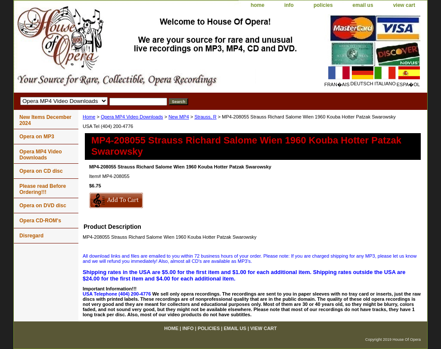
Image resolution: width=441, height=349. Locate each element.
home (257, 5)
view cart (404, 5)
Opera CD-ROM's (40, 221)
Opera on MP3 (36, 137)
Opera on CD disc (41, 171)
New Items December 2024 (45, 120)
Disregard (31, 236)
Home (89, 116)
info (289, 5)
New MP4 (178, 116)
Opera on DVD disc (42, 206)
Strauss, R (205, 116)
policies (323, 5)
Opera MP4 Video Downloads (132, 116)
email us (363, 5)
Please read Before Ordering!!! (42, 189)
